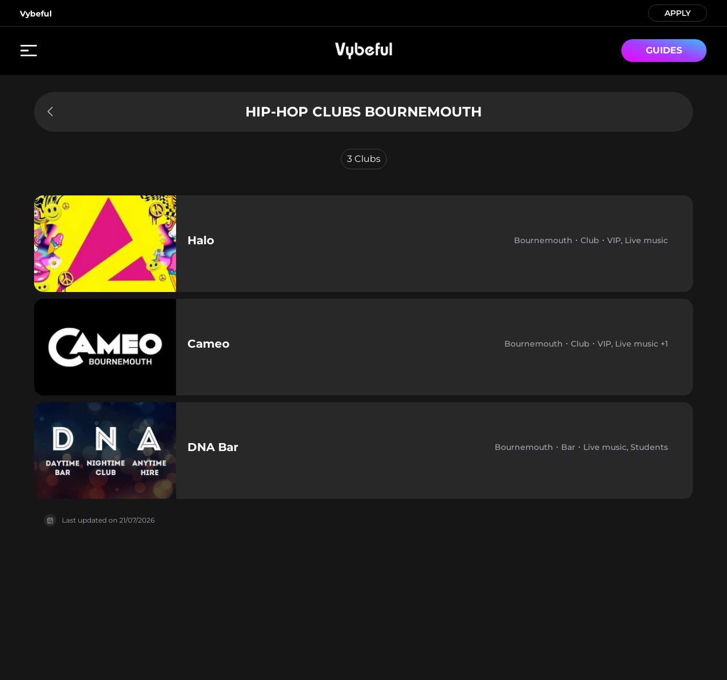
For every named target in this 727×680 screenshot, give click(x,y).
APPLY (678, 12)
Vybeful (36, 14)
